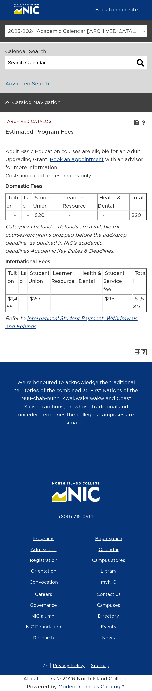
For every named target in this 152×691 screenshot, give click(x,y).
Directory (108, 616)
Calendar (109, 550)
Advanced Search (27, 84)
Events (108, 627)
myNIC (108, 582)
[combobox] (76, 31)
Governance (43, 605)
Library (109, 571)
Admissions (44, 550)
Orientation (43, 571)
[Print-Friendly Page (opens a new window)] (137, 122)
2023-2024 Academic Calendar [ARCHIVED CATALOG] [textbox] (77, 31)
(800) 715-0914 (76, 517)
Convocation (43, 582)
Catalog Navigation (36, 102)
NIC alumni (43, 616)
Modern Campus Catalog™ (91, 686)
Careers (43, 594)
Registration (43, 560)
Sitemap (100, 666)
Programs (43, 539)
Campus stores (108, 560)
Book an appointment (77, 159)
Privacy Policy (69, 666)
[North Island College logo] (40, 10)
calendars (43, 678)
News (108, 638)
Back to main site (116, 9)
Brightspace (108, 539)
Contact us (109, 594)
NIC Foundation (43, 627)
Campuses (108, 605)
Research (43, 638)
